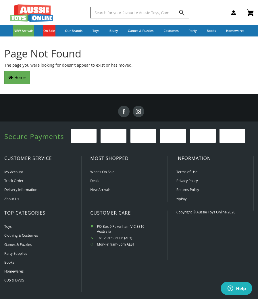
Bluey (113, 30)
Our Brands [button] (73, 30)
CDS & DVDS (14, 280)
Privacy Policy (187, 180)
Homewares (14, 271)
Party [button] (193, 30)
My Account (13, 171)
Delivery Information (20, 189)
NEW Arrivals (24, 30)
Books (211, 30)
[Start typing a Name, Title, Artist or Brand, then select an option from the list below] (132, 12)
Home (17, 77)
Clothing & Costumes (21, 235)
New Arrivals (100, 189)
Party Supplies (15, 253)
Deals (94, 180)
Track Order (14, 180)
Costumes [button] (171, 30)
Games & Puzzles (18, 244)
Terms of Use (187, 171)
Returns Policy (187, 189)
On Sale (49, 30)
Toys (8, 226)
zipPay (181, 198)
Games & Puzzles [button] (140, 30)
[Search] (182, 12)
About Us (11, 198)
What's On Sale (102, 171)
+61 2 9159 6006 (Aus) (114, 238)
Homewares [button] (235, 30)
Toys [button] (96, 30)
